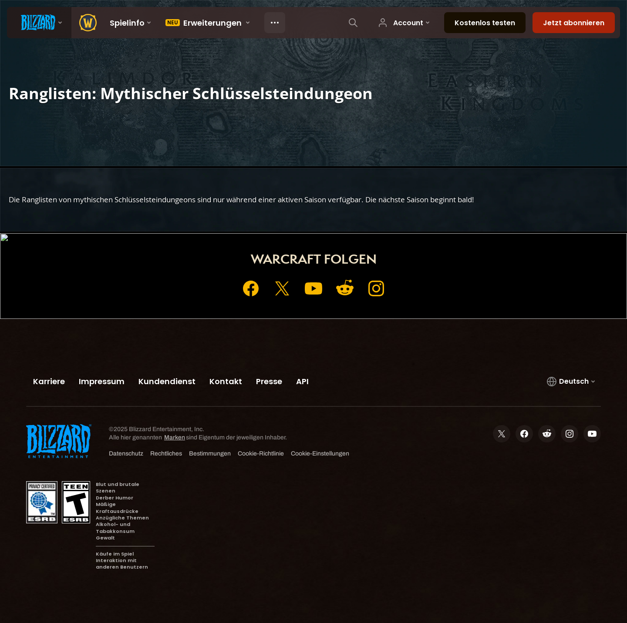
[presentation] (39, 22)
